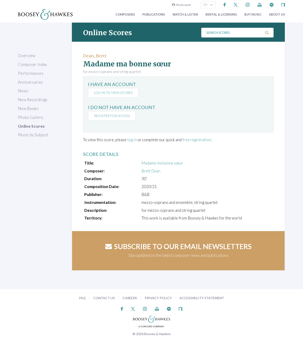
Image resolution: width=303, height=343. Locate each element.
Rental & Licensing (221, 14)
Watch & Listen (185, 14)
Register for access (112, 116)
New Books (28, 108)
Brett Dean (150, 170)
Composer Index (32, 64)
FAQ (82, 298)
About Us (277, 14)
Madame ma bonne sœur (162, 163)
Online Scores (31, 126)
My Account (181, 5)
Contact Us (104, 298)
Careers (130, 298)
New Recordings (33, 99)
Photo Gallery (30, 117)
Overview (27, 55)
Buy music (252, 14)
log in (132, 139)
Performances (30, 73)
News (23, 90)
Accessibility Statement (202, 298)
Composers (125, 14)
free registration (196, 139)
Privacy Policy (158, 298)
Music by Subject (33, 134)
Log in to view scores (113, 93)
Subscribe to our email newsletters (178, 246)
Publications (153, 14)
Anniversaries (30, 82)
